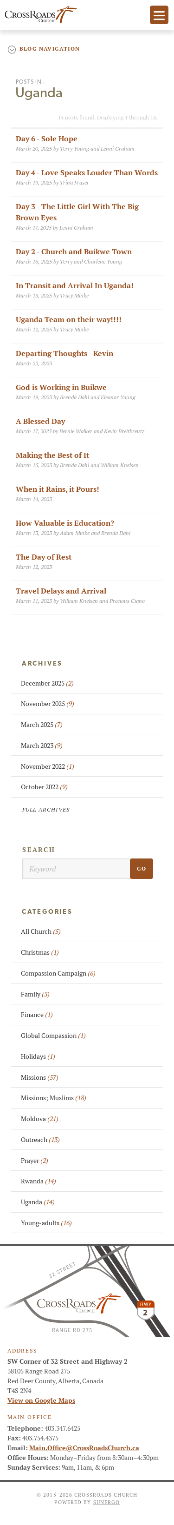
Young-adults (46, 1223)
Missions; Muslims (53, 1098)
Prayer (34, 1160)
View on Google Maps (41, 1400)
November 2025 (47, 704)
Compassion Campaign (58, 973)
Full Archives (46, 809)
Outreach (40, 1139)
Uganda (38, 1202)
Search (39, 849)
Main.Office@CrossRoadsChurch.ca (84, 1448)
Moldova (39, 1119)
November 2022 (47, 766)
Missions (39, 1077)
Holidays (38, 1056)
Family (35, 994)
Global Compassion (53, 1035)
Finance (37, 1014)
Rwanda (38, 1181)
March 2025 (42, 724)
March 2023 (42, 745)
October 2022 (44, 787)
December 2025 (47, 683)
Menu (159, 15)
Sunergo (106, 1502)
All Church (41, 931)
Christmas (40, 952)
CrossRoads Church (42, 15)
